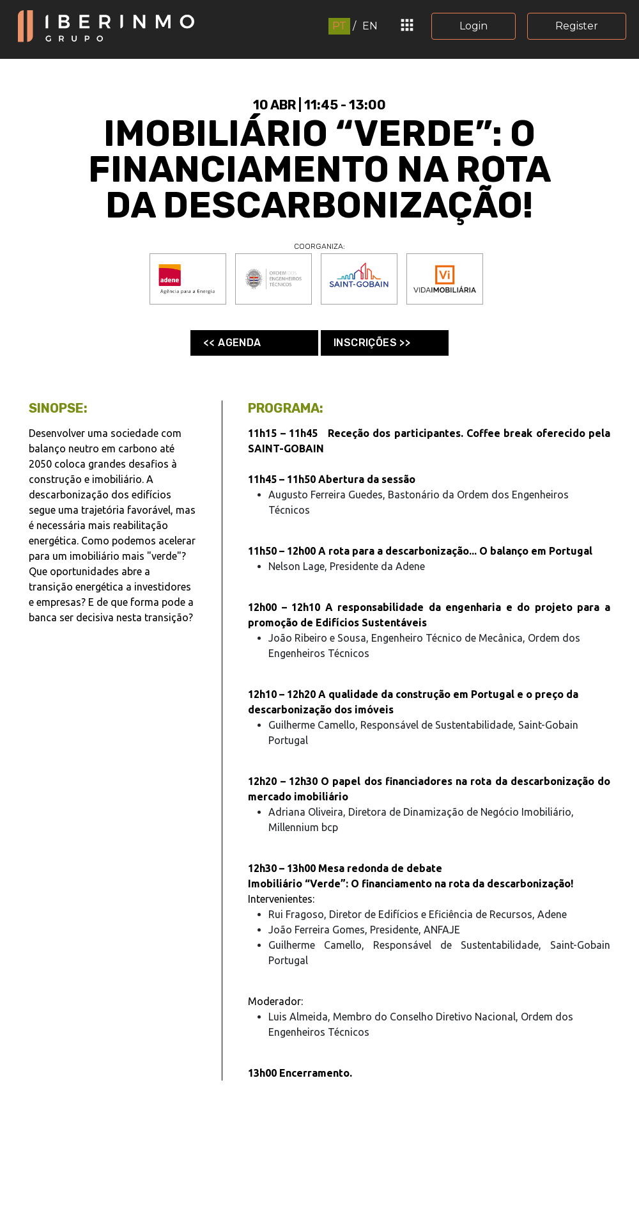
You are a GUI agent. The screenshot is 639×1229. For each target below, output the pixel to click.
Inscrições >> (372, 343)
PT (339, 26)
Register (576, 26)
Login (473, 26)
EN (370, 26)
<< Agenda (232, 343)
